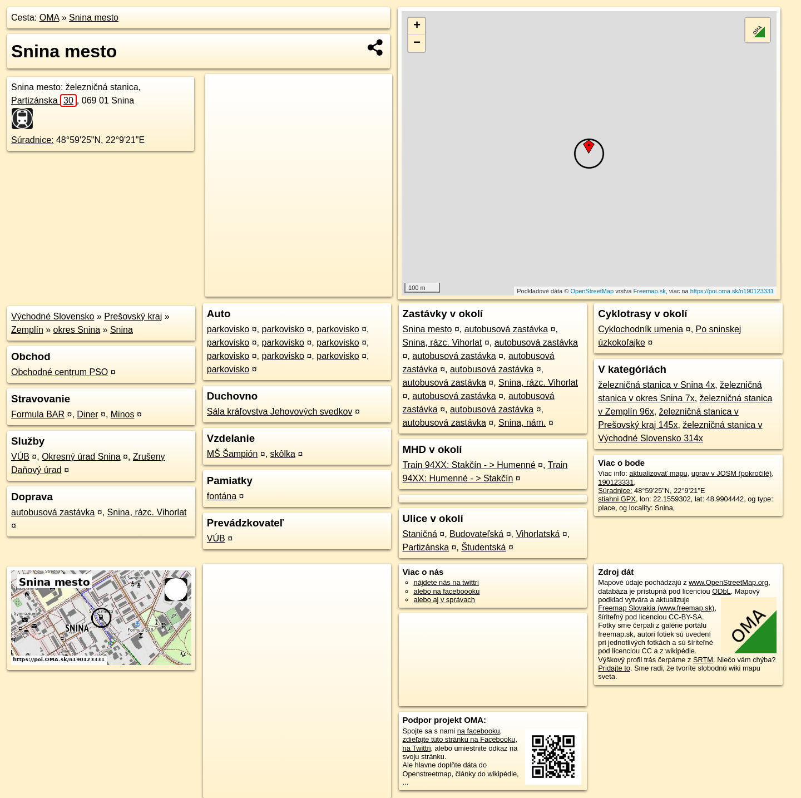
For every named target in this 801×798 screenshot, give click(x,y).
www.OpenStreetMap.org (728, 582)
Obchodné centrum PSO (59, 372)
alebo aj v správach (444, 599)
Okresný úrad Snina (81, 456)
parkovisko (228, 329)
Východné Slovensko (52, 316)
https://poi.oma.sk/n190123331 (732, 291)
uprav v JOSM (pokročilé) (731, 473)
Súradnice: (32, 140)
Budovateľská (476, 534)
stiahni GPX (617, 499)
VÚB (20, 456)
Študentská (483, 547)
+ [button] (417, 26)
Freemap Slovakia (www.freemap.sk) (656, 608)
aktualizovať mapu (658, 473)
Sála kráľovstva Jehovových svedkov (280, 411)
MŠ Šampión (232, 454)
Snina (121, 329)
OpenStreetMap (592, 291)
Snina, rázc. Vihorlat (147, 512)
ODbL (721, 591)
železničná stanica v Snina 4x (656, 385)
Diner (87, 414)
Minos (123, 414)
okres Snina (77, 329)
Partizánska (44, 100)
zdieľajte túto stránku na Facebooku (459, 739)
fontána (221, 496)
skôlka (282, 454)
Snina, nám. (522, 422)
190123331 (616, 482)
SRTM (703, 660)
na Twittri (417, 748)
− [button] (417, 43)
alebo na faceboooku (447, 591)
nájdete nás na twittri (446, 582)
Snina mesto (93, 17)
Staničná (420, 534)
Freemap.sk (650, 291)
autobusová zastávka (53, 512)
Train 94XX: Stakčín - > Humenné (469, 465)
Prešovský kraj (133, 316)
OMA (49, 17)
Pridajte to (614, 668)
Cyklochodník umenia (640, 329)
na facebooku (478, 731)
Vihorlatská (538, 534)
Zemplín (27, 329)
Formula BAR (38, 414)
